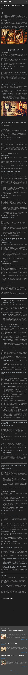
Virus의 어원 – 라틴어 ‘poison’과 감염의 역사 (10, 643)
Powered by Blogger (14, 670)
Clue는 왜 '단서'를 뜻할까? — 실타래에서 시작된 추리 (12, 630)
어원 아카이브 (7, 2)
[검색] (26, 2)
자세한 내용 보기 (24, 639)
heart (11, 598)
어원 (4, 598)
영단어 (7, 598)
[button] (26, 5)
